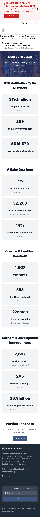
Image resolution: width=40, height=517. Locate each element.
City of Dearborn (25, 509)
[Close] (33, 3)
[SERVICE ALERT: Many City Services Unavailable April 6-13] (11, 16)
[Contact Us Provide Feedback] (20, 438)
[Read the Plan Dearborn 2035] (20, 71)
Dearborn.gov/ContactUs (17, 464)
